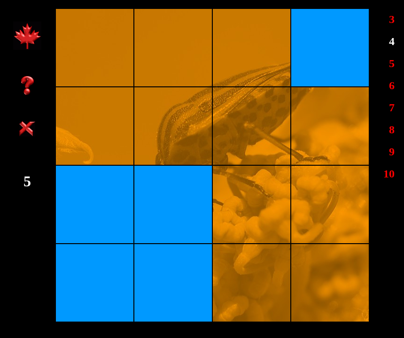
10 (389, 174)
